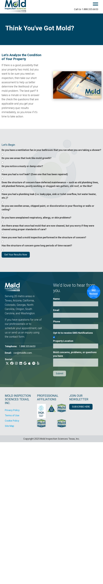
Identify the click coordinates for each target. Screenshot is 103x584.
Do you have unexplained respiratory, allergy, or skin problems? (36, 217)
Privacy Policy (12, 410)
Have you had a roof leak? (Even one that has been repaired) (35, 174)
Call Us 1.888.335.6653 (86, 9)
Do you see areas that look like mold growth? (26, 158)
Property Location (63, 340)
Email (56, 310)
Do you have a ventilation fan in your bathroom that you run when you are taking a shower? (51, 150)
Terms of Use (12, 415)
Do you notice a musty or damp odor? (22, 166)
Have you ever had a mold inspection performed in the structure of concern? (44, 237)
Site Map (9, 426)
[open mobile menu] (88, 4)
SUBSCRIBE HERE (81, 406)
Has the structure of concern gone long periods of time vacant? (37, 245)
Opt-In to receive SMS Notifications (73, 332)
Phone (56, 321)
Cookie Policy (12, 420)
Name (56, 298)
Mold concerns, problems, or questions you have (75, 354)
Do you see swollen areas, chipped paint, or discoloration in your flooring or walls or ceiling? (48, 207)
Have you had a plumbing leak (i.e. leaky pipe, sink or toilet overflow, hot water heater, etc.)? (49, 196)
